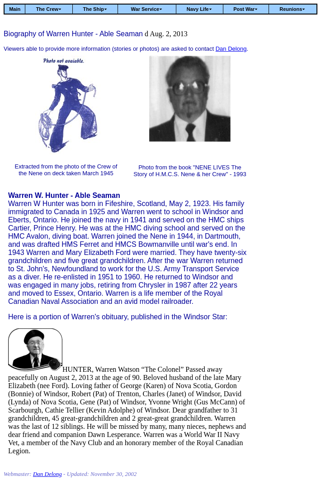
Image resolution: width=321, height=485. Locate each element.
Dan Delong (231, 48)
